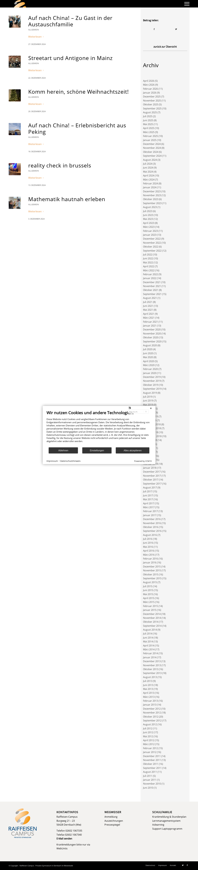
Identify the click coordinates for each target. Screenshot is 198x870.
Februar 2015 (150, 606)
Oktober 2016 (150, 527)
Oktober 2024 (150, 152)
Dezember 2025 (152, 96)
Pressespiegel (112, 824)
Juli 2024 (147, 163)
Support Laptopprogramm (167, 828)
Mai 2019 (148, 404)
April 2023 (148, 223)
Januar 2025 (149, 140)
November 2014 (152, 618)
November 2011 (152, 760)
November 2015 (152, 570)
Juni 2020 (148, 353)
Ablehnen (63, 450)
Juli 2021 (147, 302)
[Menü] (185, 3)
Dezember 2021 (152, 282)
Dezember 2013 (152, 661)
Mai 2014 (148, 641)
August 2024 (150, 159)
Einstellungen (97, 450)
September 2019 (152, 388)
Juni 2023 (148, 215)
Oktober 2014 (150, 621)
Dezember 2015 (152, 566)
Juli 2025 (147, 116)
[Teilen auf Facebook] (154, 29)
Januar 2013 (149, 704)
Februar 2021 (150, 321)
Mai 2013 (148, 689)
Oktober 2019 (150, 385)
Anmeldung (110, 816)
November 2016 (152, 523)
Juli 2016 (147, 538)
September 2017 (152, 483)
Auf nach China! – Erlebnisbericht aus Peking (77, 128)
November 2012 (152, 712)
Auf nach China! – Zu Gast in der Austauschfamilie (70, 21)
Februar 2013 (150, 700)
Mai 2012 (148, 736)
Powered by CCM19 (143, 461)
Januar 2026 (149, 92)
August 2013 (150, 677)
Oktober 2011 (150, 764)
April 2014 (148, 645)
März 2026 (149, 84)
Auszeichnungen (113, 820)
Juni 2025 (148, 120)
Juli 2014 (147, 633)
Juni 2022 (148, 258)
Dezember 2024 (152, 144)
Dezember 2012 (152, 708)
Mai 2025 (148, 124)
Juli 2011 (147, 776)
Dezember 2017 (152, 471)
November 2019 (152, 380)
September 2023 (152, 203)
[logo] (20, 3)
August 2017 (150, 487)
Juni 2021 (148, 306)
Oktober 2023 (150, 199)
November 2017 (152, 475)
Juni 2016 (148, 542)
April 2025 (148, 128)
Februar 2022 (150, 274)
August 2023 (150, 207)
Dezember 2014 (152, 614)
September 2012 (152, 720)
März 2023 (149, 226)
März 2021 (149, 317)
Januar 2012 (149, 752)
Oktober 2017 (150, 479)
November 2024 (152, 147)
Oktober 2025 (150, 104)
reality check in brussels (59, 165)
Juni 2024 (148, 167)
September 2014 (152, 625)
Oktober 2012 (150, 716)
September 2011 (152, 768)
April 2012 (148, 740)
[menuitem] (185, 3)
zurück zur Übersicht (165, 46)
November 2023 (152, 195)
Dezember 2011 (152, 756)
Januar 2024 (149, 187)
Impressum (52, 460)
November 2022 (152, 242)
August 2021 (150, 298)
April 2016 (148, 550)
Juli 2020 (147, 349)
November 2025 (152, 100)
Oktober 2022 (150, 246)
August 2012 (150, 724)
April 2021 (148, 313)
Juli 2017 (147, 491)
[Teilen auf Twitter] (176, 29)
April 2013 (148, 692)
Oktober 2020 (150, 337)
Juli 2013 (147, 681)
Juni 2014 (148, 637)
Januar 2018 (149, 467)
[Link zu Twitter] (183, 865)
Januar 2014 (149, 657)
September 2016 (152, 531)
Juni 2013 (148, 685)
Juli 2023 (147, 211)
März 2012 (149, 744)
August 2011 (150, 771)
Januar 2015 (149, 610)
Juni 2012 (148, 732)
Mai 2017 (148, 499)
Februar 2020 (150, 369)
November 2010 (152, 783)
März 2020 (149, 365)
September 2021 (152, 294)
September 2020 (152, 341)
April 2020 (148, 361)
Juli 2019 (147, 396)
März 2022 (149, 270)
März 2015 (149, 602)
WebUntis (62, 848)
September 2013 (152, 673)
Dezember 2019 (152, 377)
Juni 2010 (148, 787)
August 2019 (150, 392)
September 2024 (152, 155)
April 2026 (148, 80)
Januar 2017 (149, 515)
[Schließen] (151, 408)
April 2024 (148, 175)
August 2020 (150, 345)
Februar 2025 (150, 136)
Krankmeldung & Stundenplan (169, 816)
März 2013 (149, 697)
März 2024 (149, 179)
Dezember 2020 (152, 329)
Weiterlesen (36, 36)
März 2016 (149, 554)
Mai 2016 (148, 546)
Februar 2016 (150, 558)
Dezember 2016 (152, 519)
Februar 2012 (150, 748)
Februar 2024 (150, 183)
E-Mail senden (64, 838)
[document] (99, 429)
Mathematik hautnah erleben (66, 199)
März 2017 (149, 507)
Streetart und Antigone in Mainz (70, 58)
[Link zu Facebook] (187, 865)
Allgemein (33, 29)
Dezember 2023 (152, 191)
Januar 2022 (149, 278)
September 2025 (152, 108)
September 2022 (152, 250)
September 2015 (152, 578)
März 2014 (149, 649)
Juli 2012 (147, 728)
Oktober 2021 (150, 290)
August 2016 (150, 535)
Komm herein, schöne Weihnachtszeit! (78, 91)
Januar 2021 (149, 325)
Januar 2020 (149, 373)
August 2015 (150, 582)
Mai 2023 (148, 219)
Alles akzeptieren (133, 450)
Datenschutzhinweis (70, 460)
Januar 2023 (149, 234)
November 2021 (152, 286)
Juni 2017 (148, 495)
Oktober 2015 (150, 574)
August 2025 (150, 112)
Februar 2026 (150, 88)
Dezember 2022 (152, 238)
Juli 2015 (147, 586)
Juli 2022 (147, 254)
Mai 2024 (148, 171)
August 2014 (150, 629)
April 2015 (148, 598)
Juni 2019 (148, 400)
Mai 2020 (148, 357)
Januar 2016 (149, 562)
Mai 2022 (148, 262)
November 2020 (152, 333)
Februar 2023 (150, 231)
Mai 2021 (148, 309)
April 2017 (148, 503)
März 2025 (149, 132)
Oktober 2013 (150, 669)
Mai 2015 (148, 594)
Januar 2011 (149, 779)
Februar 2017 (150, 511)
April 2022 (148, 266)
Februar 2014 (150, 653)
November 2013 (152, 665)
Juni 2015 (148, 590)
